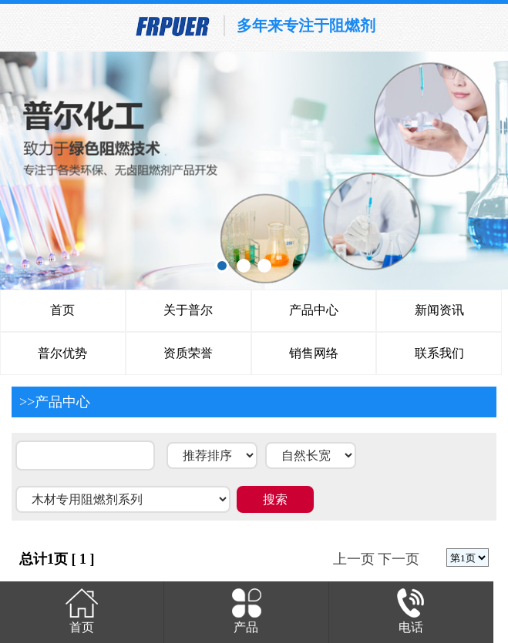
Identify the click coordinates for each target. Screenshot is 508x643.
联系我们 (439, 353)
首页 (62, 309)
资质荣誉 (188, 353)
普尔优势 (62, 353)
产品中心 (313, 309)
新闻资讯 (439, 309)
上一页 (354, 559)
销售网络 (313, 353)
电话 (410, 609)
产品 (246, 609)
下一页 (398, 559)
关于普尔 (188, 309)
